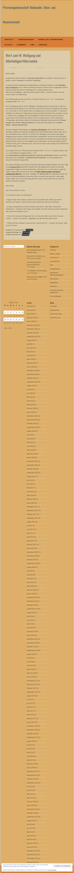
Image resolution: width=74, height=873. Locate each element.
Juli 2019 (29, 616)
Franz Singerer (13, 68)
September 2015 (32, 783)
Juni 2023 (30, 439)
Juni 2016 (30, 749)
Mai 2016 (30, 752)
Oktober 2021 (31, 514)
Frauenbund (54, 257)
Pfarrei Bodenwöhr (26, 39)
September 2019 (32, 609)
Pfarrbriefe (21, 45)
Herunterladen (29, 230)
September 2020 (32, 563)
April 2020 (30, 582)
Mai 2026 (30, 306)
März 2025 (30, 359)
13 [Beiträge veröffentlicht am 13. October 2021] (11, 316)
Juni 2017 (30, 703)
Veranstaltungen (55, 296)
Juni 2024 (30, 393)
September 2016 (32, 737)
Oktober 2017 (31, 688)
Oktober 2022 (31, 469)
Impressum (43, 45)
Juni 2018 (30, 662)
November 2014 (32, 809)
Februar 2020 (31, 590)
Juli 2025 (29, 344)
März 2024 (30, 405)
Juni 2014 (30, 828)
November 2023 (32, 420)
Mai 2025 (30, 352)
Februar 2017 (31, 718)
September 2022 (32, 473)
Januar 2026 (31, 321)
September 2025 (32, 336)
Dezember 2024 (32, 370)
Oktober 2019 (31, 605)
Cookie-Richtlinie (51, 870)
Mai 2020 (30, 578)
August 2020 (31, 567)
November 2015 (32, 775)
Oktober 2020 (31, 560)
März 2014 (30, 839)
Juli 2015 (29, 786)
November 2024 (32, 374)
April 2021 (30, 537)
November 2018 (32, 643)
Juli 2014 (29, 824)
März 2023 (30, 450)
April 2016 (30, 756)
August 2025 (31, 340)
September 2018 (32, 650)
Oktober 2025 (31, 333)
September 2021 (32, 518)
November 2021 (32, 510)
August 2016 (31, 741)
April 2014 (30, 836)
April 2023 (30, 446)
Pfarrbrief (53, 286)
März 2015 (30, 798)
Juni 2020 (30, 575)
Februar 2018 (31, 673)
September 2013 (32, 858)
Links (32, 45)
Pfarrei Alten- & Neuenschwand (50, 39)
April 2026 (30, 310)
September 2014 (32, 817)
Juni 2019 (30, 620)
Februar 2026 (31, 318)
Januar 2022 (31, 503)
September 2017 (32, 692)
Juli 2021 (29, 525)
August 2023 (31, 431)
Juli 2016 (29, 745)
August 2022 (31, 476)
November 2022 (32, 465)
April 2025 (30, 355)
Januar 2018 (31, 677)
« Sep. (6, 328)
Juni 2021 (30, 529)
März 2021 (30, 541)
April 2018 (30, 665)
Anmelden (53, 306)
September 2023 (32, 427)
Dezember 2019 (32, 597)
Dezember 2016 (32, 726)
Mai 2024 (30, 397)
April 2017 (30, 711)
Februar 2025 (31, 363)
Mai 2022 (30, 488)
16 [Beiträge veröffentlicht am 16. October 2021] (19, 316)
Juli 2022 (29, 480)
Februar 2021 (31, 544)
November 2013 (32, 854)
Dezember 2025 (32, 325)
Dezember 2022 (32, 461)
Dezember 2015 (32, 771)
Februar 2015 (31, 802)
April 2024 (30, 401)
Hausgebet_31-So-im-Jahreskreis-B (15, 230)
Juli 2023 (29, 435)
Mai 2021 (30, 533)
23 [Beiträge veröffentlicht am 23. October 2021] (19, 319)
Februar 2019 (31, 631)
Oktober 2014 (31, 813)
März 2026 (30, 314)
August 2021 (31, 522)
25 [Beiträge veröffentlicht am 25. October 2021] (5, 323)
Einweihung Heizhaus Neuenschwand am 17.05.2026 (34, 264)
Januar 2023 (31, 457)
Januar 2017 (31, 722)
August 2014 (31, 821)
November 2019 (32, 601)
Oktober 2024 (31, 378)
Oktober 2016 (31, 734)
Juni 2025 (30, 348)
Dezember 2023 (32, 416)
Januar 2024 (31, 412)
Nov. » (11, 328)
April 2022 (30, 492)
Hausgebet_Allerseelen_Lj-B (13, 234)
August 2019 (31, 612)
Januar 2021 (31, 548)
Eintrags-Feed (54, 310)
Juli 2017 (29, 699)
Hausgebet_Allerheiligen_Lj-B (13, 232)
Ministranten (54, 279)
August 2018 (31, 654)
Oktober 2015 (31, 779)
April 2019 (30, 628)
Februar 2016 (31, 764)
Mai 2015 (30, 794)
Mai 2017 (30, 707)
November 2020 (32, 556)
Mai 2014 (30, 832)
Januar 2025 (31, 367)
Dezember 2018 (32, 639)
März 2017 (30, 715)
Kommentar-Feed (56, 314)
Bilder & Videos (55, 254)
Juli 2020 (29, 571)
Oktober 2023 (31, 423)
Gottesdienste (55, 261)
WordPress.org (55, 318)
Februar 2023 (31, 454)
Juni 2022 (30, 484)
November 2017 (32, 684)
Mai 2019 (30, 624)
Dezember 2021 (32, 507)
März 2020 (30, 586)
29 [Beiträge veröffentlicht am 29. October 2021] (16, 323)
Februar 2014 (31, 843)
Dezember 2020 (32, 552)
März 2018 (30, 669)
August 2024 (31, 386)
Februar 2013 (31, 862)
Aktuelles (8, 45)
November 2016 (32, 730)
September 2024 (32, 382)
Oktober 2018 (31, 647)
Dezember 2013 (32, 851)
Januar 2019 (31, 635)
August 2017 (31, 696)
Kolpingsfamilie (55, 269)
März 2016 (30, 760)
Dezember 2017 (32, 681)
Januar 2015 (31, 805)
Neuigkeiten (54, 282)
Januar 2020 (31, 594)
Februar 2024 (31, 408)
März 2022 (30, 495)
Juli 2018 (29, 658)
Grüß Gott (9, 39)
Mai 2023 (30, 442)
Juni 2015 (30, 790)
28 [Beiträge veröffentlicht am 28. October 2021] (14, 323)
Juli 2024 (29, 389)
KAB (51, 265)
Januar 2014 (31, 847)
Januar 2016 (31, 767)
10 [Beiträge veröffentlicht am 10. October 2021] (22, 312)
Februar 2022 (31, 499)
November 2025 (32, 329)
